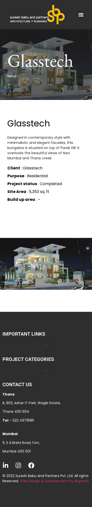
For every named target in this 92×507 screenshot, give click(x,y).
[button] (81, 15)
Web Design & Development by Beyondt (54, 481)
